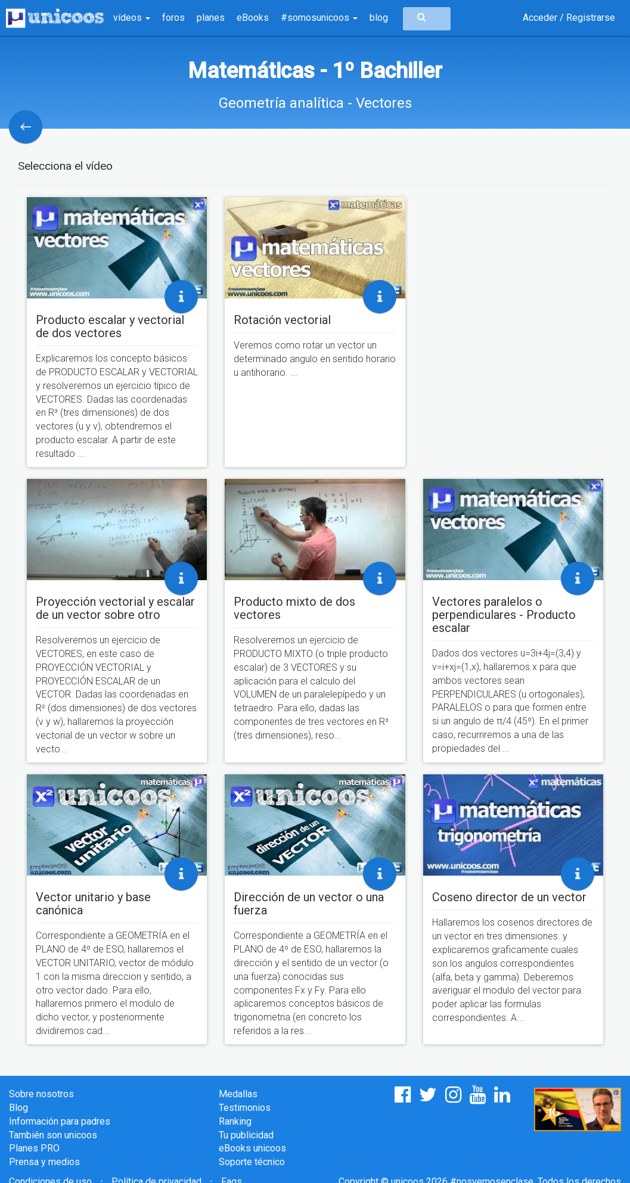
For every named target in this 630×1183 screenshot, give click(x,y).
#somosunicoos (319, 17)
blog (379, 17)
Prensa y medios (44, 1162)
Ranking (235, 1121)
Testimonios (245, 1107)
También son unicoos (53, 1135)
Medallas (238, 1094)
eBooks (253, 17)
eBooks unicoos (252, 1148)
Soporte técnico (252, 1162)
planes (211, 17)
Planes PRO (34, 1148)
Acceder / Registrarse (569, 17)
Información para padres (59, 1121)
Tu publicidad (246, 1135)
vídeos (131, 17)
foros (173, 17)
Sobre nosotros (41, 1094)
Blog (18, 1107)
